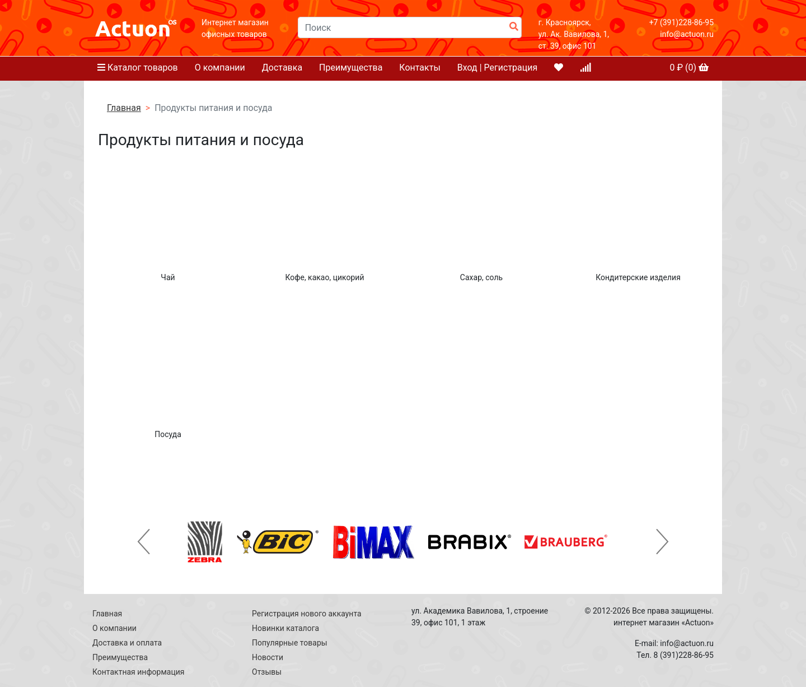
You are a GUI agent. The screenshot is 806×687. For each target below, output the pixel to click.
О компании (220, 67)
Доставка (282, 67)
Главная (124, 108)
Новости (267, 657)
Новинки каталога (285, 628)
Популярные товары (289, 642)
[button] (144, 542)
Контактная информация (138, 671)
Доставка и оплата (127, 642)
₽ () (689, 67)
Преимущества (350, 67)
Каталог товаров (137, 67)
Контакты (419, 67)
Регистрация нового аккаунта (307, 613)
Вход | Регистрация (497, 67)
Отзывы (267, 671)
